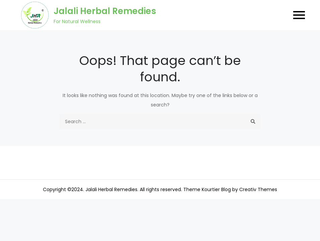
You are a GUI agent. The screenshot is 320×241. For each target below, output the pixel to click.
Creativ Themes (258, 189)
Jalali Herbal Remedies (105, 11)
